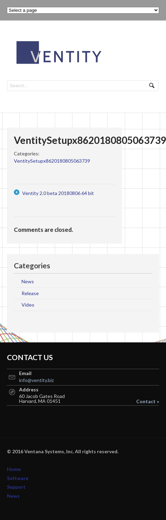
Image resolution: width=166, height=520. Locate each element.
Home (14, 469)
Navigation (151, 40)
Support (16, 487)
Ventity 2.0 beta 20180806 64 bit (54, 193)
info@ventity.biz (36, 380)
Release (30, 293)
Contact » (147, 401)
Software (17, 478)
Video (27, 305)
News (27, 281)
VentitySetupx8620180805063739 (52, 161)
